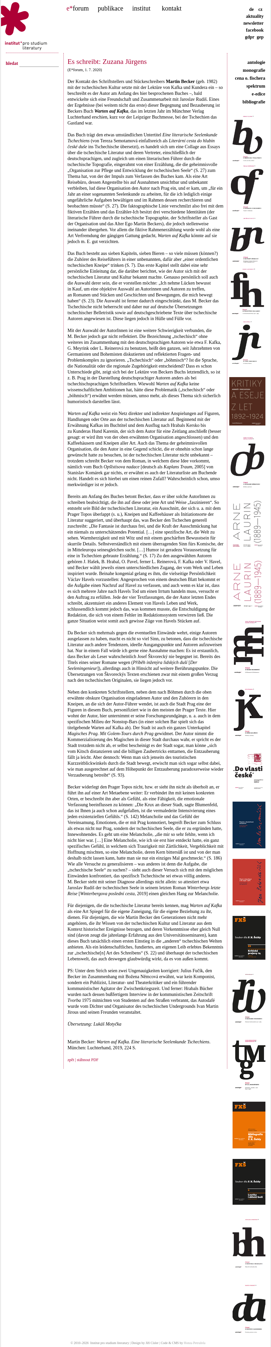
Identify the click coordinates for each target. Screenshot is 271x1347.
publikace (111, 8)
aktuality (255, 16)
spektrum (255, 86)
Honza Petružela (194, 1343)
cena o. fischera (250, 78)
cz (260, 9)
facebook (255, 30)
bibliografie (253, 101)
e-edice (258, 94)
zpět (71, 1060)
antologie (256, 62)
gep (260, 37)
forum (78, 8)
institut (141, 8)
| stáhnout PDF (86, 1060)
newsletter (253, 23)
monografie (254, 70)
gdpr (250, 37)
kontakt (172, 8)
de (253, 9)
